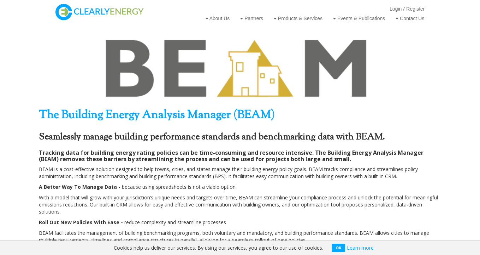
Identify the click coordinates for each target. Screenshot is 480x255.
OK (338, 247)
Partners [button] (251, 18)
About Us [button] (218, 18)
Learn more (360, 247)
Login (396, 9)
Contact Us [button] (410, 18)
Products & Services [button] (298, 18)
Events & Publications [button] (359, 18)
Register (415, 9)
